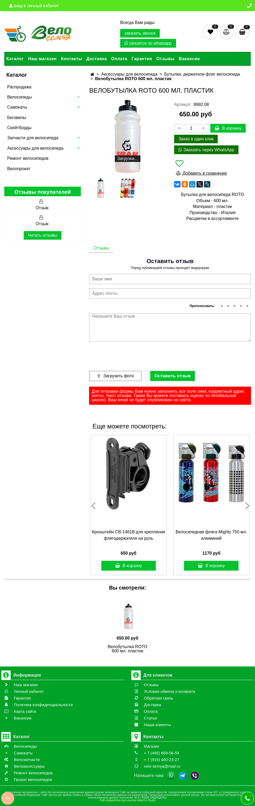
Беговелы (16, 117)
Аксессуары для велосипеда (35, 148)
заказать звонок (140, 33)
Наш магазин (42, 58)
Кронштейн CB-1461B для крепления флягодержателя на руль (128, 535)
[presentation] (129, 356)
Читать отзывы (42, 235)
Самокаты (17, 107)
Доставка (96, 58)
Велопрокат (18, 168)
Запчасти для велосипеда (32, 138)
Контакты (71, 58)
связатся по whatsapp (148, 43)
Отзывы (165, 58)
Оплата (119, 58)
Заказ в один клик (196, 139)
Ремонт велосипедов (27, 158)
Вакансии (189, 58)
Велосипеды (19, 97)
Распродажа (19, 87)
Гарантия (142, 58)
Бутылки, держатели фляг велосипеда (202, 74)
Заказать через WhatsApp (206, 150)
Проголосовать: (202, 306)
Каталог (15, 58)
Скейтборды (19, 127)
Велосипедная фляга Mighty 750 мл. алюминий (211, 535)
